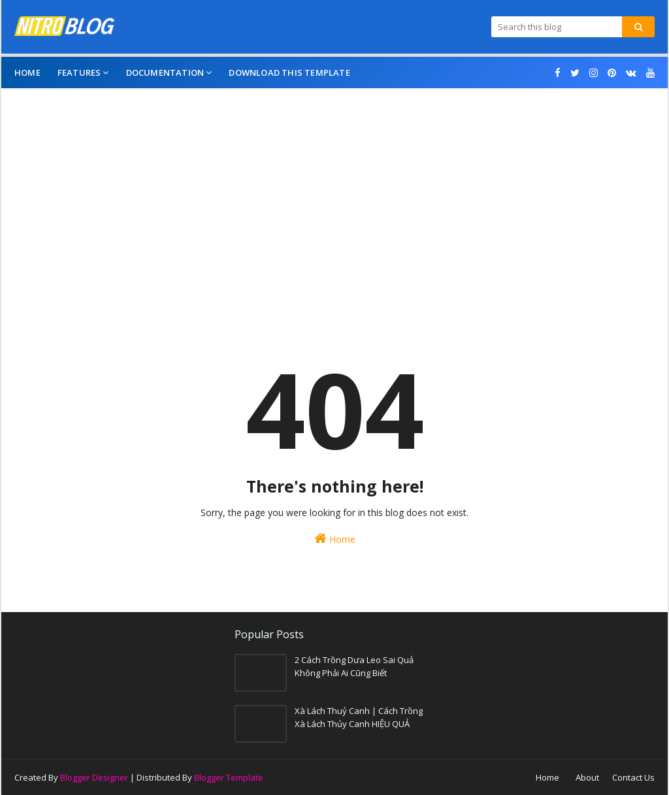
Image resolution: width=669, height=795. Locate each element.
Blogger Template (228, 777)
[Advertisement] (334, 205)
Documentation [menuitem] (165, 72)
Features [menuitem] (79, 72)
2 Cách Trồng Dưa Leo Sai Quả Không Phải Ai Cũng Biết (354, 666)
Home (334, 538)
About (587, 777)
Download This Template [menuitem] (289, 72)
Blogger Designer (94, 777)
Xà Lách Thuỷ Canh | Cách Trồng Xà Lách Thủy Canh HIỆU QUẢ (359, 717)
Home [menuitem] (27, 72)
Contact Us (633, 777)
